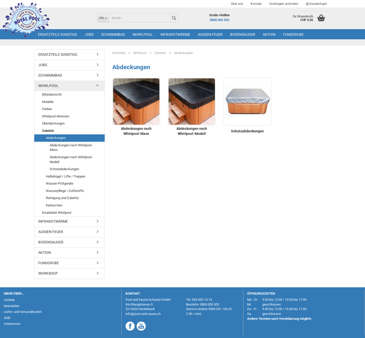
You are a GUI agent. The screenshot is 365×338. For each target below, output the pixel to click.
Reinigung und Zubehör (62, 198)
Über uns (237, 4)
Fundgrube (293, 34)
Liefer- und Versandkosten (23, 312)
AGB (7, 318)
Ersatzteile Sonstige (57, 34)
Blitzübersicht (52, 94)
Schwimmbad (113, 34)
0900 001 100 (218, 309)
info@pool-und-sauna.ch (143, 314)
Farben (47, 109)
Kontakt (256, 4)
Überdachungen (53, 123)
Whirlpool (143, 34)
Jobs (89, 34)
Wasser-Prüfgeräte (59, 183)
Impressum (12, 324)
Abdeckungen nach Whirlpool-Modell (71, 159)
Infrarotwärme (175, 34)
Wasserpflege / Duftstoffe (65, 191)
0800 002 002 (219, 20)
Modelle (47, 102)
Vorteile (9, 300)
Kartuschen (54, 205)
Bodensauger (242, 34)
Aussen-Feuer (210, 34)
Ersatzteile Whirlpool (56, 213)
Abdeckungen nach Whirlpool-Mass (71, 147)
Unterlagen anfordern (283, 4)
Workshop (48, 273)
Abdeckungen (56, 138)
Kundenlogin (316, 4)
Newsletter (12, 306)
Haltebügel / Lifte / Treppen (65, 176)
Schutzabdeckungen (64, 169)
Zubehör (48, 131)
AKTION (269, 34)
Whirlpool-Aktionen (55, 116)
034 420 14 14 (202, 299)
